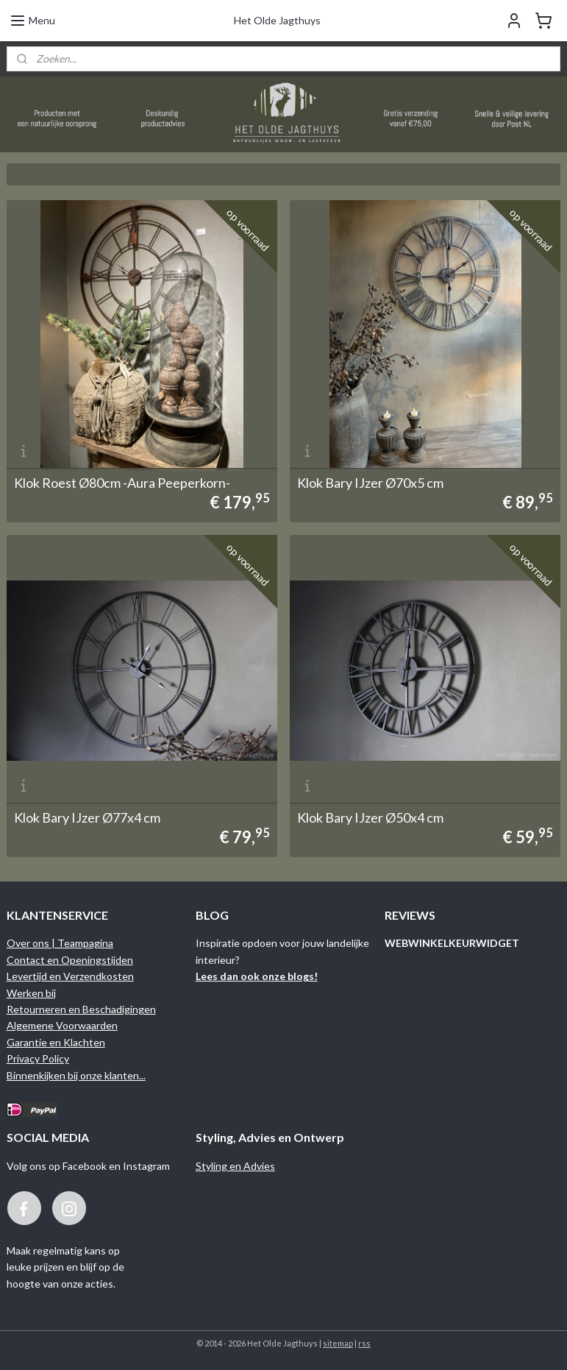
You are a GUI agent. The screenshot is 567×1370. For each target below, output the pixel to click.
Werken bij (31, 993)
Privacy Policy (38, 1058)
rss (364, 1343)
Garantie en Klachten (56, 1042)
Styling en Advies (235, 1166)
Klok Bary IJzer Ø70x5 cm (370, 482)
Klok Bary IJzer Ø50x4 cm (370, 817)
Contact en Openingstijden (70, 960)
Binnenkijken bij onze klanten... (76, 1075)
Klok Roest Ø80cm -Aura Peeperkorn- (122, 482)
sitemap (338, 1343)
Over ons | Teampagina (60, 943)
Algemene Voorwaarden (62, 1025)
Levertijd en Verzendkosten (70, 976)
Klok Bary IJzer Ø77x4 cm (87, 817)
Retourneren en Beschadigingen (81, 1009)
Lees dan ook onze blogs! (257, 976)
